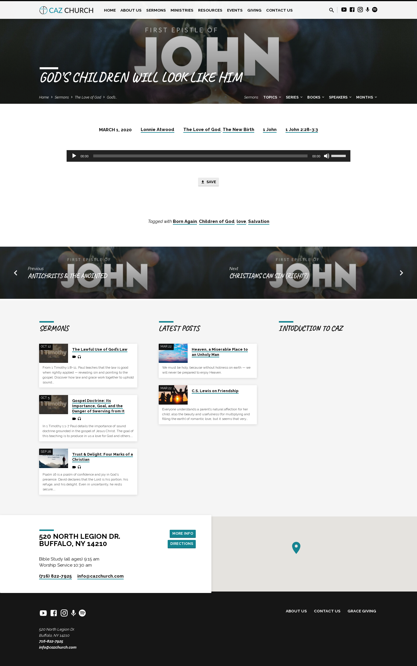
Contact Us (279, 10)
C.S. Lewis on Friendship (215, 391)
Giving (254, 10)
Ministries (182, 10)
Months (367, 97)
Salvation (258, 222)
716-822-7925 (51, 641)
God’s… (112, 97)
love (241, 222)
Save (208, 183)
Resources (210, 10)
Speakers (340, 97)
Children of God (217, 222)
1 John (270, 129)
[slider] (200, 155)
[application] (208, 156)
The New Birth (238, 129)
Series (294, 97)
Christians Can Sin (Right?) (268, 277)
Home (110, 10)
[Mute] (327, 156)
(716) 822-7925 (55, 576)
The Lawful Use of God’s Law (99, 349)
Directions (180, 544)
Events (235, 10)
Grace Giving (362, 611)
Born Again (185, 222)
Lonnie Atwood (157, 129)
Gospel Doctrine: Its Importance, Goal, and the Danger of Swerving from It (98, 405)
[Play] (74, 156)
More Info (181, 532)
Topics (272, 97)
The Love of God (88, 97)
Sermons (156, 10)
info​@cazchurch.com (100, 576)
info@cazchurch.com (57, 647)
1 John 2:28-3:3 (302, 129)
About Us (131, 10)
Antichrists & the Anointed (67, 277)
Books (316, 97)
